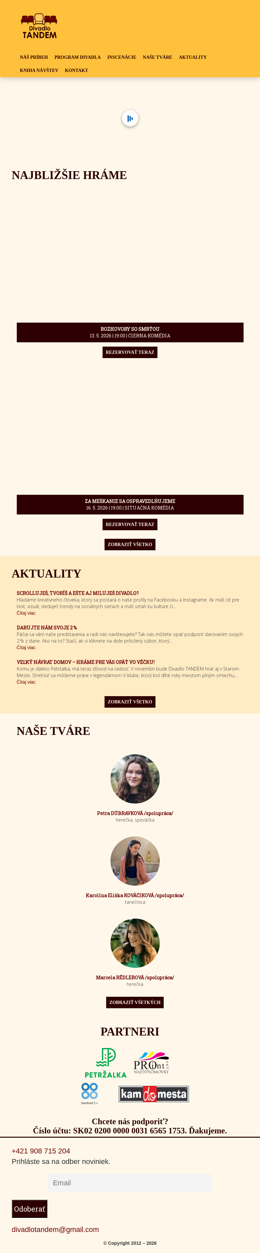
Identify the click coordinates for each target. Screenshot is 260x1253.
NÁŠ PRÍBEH (34, 57)
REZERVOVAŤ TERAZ (130, 352)
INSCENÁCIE (121, 57)
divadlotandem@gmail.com (55, 1229)
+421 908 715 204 (41, 1151)
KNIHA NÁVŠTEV (39, 70)
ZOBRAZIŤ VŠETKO (130, 544)
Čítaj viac (26, 613)
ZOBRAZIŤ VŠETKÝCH (135, 1002)
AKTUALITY (193, 57)
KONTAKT (76, 70)
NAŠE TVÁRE (158, 57)
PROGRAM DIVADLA (78, 57)
